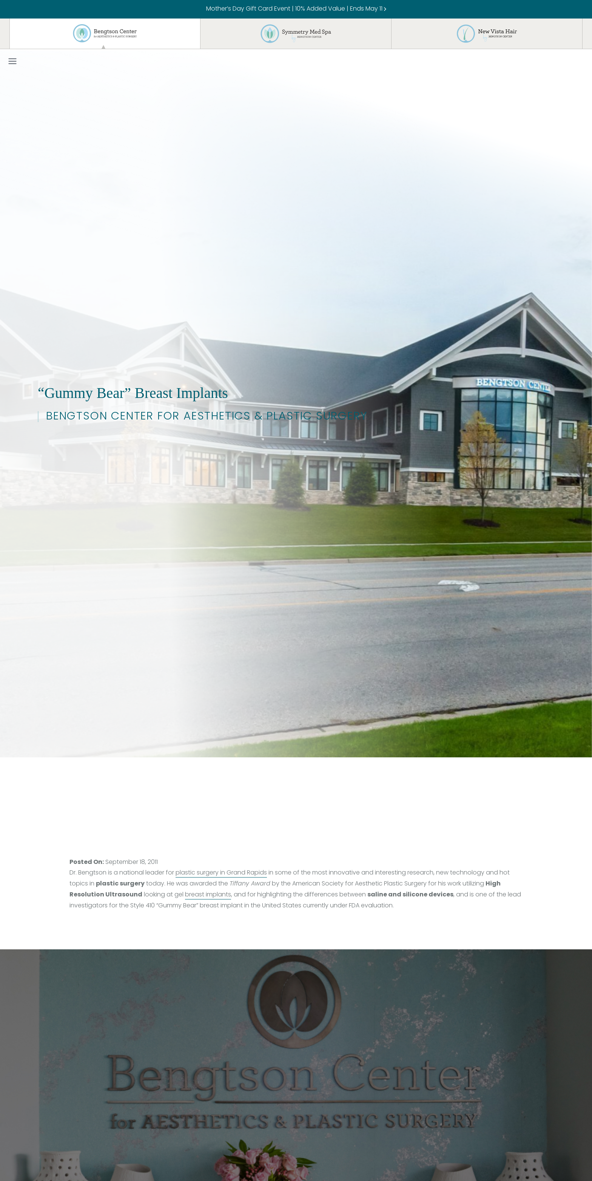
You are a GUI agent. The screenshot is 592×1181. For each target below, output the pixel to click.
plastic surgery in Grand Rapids (221, 873)
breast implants (208, 895)
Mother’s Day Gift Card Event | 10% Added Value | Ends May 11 (296, 9)
